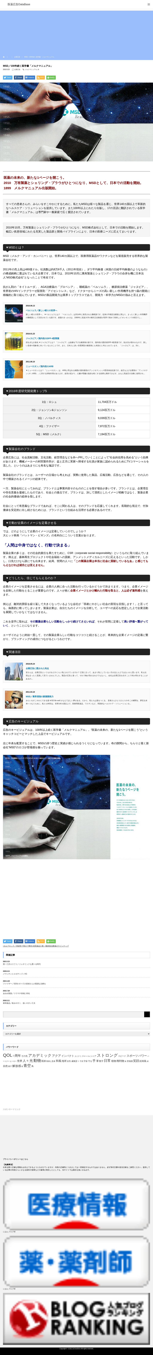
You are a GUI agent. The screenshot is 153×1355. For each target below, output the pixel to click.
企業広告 (17, 69)
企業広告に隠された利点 (37, 668)
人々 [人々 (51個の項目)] (26, 1060)
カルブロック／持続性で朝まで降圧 (18, 946)
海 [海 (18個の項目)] (125, 1061)
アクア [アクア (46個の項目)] (56, 1055)
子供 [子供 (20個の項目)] (81, 1061)
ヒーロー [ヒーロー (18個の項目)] (13, 1061)
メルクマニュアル (31, 69)
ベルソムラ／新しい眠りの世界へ (41, 310)
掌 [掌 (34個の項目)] (97, 1061)
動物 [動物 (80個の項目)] (37, 1060)
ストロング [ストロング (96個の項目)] (107, 1055)
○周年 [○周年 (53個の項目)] (17, 1055)
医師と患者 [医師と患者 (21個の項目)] (50, 1061)
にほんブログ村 (9, 1232)
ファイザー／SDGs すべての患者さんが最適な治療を (24, 984)
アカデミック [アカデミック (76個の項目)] (40, 1055)
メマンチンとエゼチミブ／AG (15, 974)
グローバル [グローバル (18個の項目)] (86, 1056)
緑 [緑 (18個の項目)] (148, 1061)
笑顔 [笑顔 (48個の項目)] (136, 1060)
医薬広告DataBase (74, 1348)
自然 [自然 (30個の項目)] (5, 1066)
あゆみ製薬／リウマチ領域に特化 (16, 993)
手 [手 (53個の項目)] (94, 1060)
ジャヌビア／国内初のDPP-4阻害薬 (42, 338)
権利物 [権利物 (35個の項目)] (120, 1060)
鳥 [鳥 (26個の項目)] (33, 1066)
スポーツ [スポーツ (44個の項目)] (132, 1055)
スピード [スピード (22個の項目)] (122, 1056)
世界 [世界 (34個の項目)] (19, 1061)
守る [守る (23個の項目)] (90, 1061)
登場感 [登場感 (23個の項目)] (130, 1061)
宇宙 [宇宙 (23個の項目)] (86, 1061)
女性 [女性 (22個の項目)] (69, 1061)
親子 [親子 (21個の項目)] (10, 1066)
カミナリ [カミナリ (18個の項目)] (78, 1056)
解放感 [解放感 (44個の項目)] (16, 1065)
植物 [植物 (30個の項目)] (113, 1061)
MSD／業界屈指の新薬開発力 (39, 696)
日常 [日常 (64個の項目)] (107, 1061)
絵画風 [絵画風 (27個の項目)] (143, 1061)
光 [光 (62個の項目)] (31, 1061)
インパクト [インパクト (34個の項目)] (67, 1055)
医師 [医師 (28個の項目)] (43, 1061)
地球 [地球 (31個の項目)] (64, 1061)
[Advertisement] (76, 32)
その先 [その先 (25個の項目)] (24, 1056)
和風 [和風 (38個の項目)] (58, 1060)
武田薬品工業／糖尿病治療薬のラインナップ (51, 946)
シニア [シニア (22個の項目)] (93, 1056)
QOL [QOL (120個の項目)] (7, 1055)
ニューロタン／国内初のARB (39, 366)
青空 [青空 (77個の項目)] (27, 1065)
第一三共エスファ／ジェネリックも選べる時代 (22, 964)
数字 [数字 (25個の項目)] (101, 1061)
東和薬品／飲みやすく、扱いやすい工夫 (19, 1003)
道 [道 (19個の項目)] (22, 1066)
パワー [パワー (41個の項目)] (142, 1055)
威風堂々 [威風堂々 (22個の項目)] (75, 1061)
